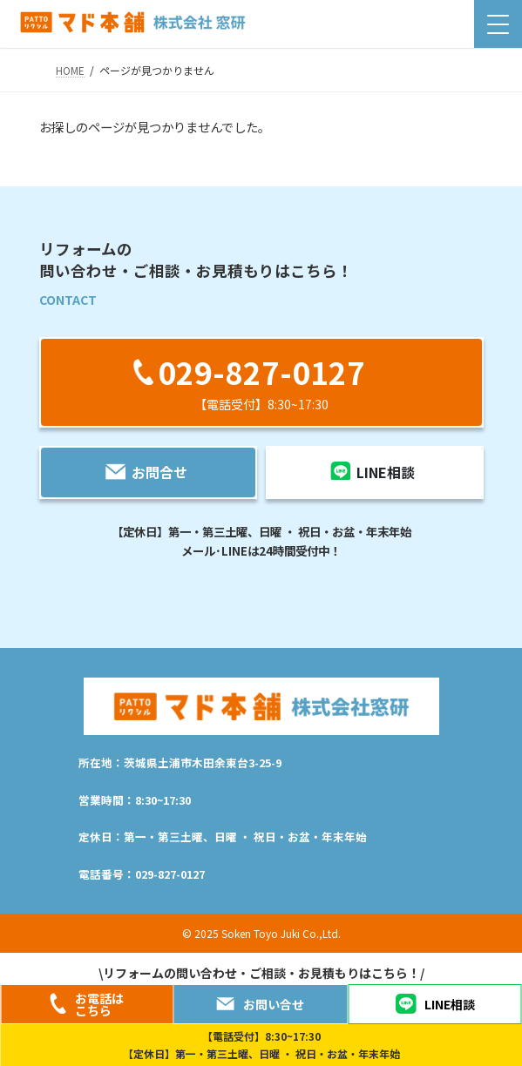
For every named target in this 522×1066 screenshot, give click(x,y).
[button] (261, 382)
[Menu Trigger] (498, 24)
